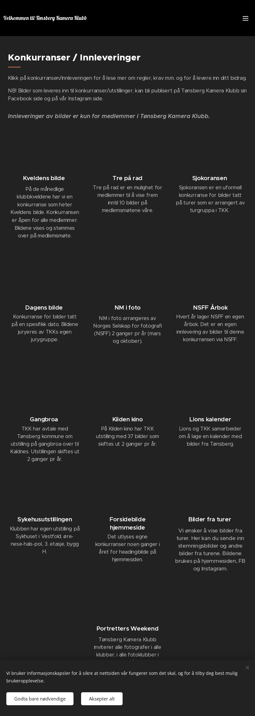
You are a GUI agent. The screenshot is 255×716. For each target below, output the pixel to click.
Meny (245, 18)
